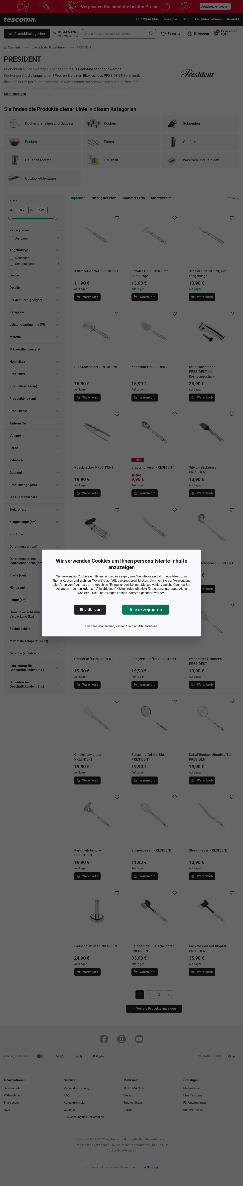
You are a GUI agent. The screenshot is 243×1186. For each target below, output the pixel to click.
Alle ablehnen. (148, 626)
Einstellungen (90, 610)
